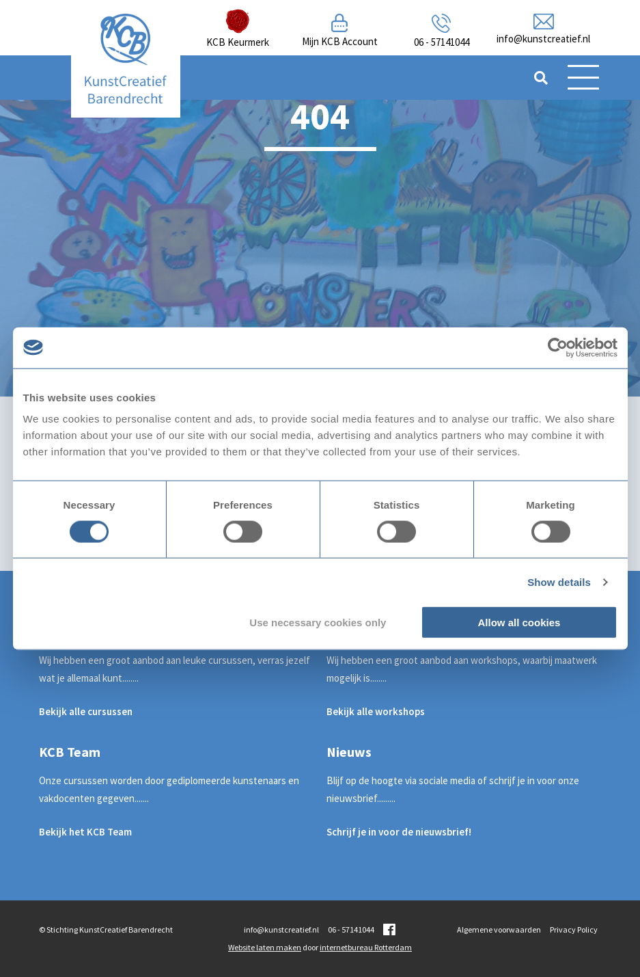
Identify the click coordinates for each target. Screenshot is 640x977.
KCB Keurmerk (237, 42)
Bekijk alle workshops (375, 711)
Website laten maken (264, 947)
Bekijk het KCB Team (85, 831)
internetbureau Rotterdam (366, 947)
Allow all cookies (519, 622)
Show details (559, 581)
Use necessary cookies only (317, 622)
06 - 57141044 (441, 42)
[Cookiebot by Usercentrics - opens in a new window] (557, 347)
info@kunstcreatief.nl (543, 38)
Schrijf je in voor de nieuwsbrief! (398, 831)
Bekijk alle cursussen (86, 711)
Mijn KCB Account (340, 41)
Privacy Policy (574, 929)
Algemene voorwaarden (499, 929)
